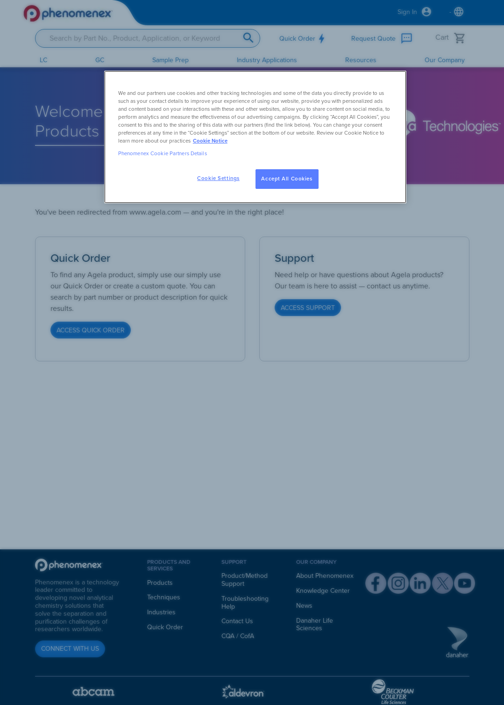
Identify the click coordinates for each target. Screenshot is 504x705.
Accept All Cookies (286, 179)
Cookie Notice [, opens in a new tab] (210, 141)
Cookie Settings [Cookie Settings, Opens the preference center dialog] (218, 178)
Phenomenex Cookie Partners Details (162, 154)
